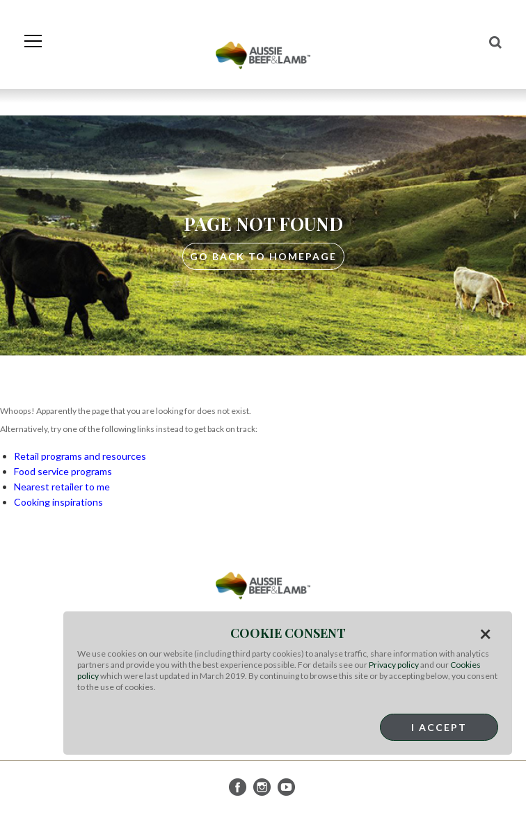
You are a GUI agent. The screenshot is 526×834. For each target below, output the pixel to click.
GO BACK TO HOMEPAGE (263, 256)
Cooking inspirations (58, 502)
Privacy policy (394, 664)
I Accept (439, 727)
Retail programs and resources (80, 456)
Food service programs (63, 471)
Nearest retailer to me (62, 486)
